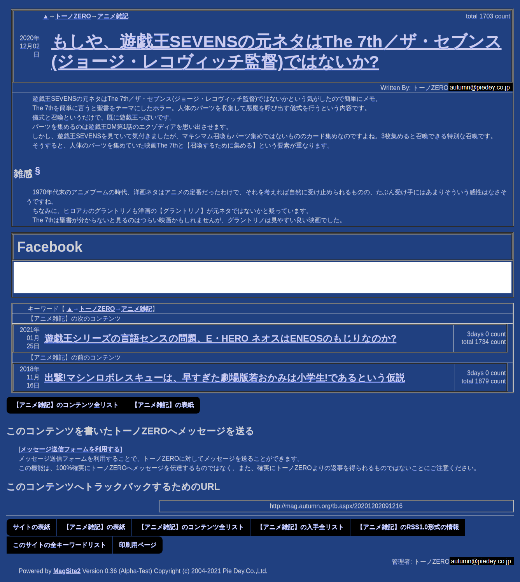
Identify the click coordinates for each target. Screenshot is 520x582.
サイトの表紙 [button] (31, 527)
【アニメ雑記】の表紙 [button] (162, 404)
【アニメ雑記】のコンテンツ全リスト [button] (66, 404)
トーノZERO (73, 16)
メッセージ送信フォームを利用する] (71, 449)
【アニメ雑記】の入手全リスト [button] (300, 527)
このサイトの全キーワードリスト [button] (59, 545)
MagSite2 (67, 571)
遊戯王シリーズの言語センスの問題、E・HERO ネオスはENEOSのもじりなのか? (220, 338)
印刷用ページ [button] (137, 545)
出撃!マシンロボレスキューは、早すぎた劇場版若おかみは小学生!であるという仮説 (224, 377)
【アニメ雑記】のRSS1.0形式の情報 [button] (408, 527)
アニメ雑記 (112, 16)
